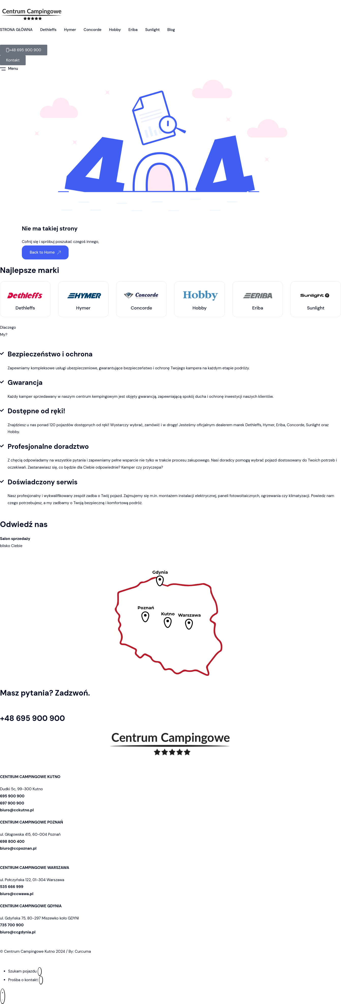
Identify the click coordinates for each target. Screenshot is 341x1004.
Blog (171, 29)
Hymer (70, 29)
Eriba (132, 29)
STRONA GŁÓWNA (16, 29)
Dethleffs (48, 29)
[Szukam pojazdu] (40, 971)
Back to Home (45, 252)
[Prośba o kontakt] (41, 980)
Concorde (92, 29)
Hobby (115, 29)
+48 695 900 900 (32, 718)
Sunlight (152, 29)
